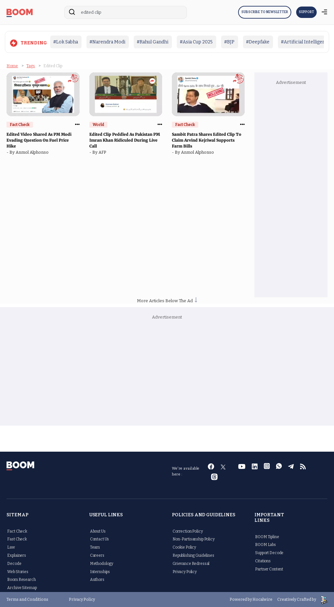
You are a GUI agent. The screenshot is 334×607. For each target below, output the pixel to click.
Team (95, 547)
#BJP (229, 42)
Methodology (101, 563)
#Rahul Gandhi (152, 42)
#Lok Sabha (65, 42)
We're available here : (186, 471)
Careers (97, 555)
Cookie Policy (184, 547)
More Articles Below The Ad (167, 300)
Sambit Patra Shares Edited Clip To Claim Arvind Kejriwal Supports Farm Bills (206, 140)
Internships (100, 571)
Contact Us (99, 539)
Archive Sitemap (22, 587)
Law (11, 547)
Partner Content (269, 569)
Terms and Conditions (27, 599)
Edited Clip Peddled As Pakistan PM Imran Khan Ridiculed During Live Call (124, 140)
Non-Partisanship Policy (194, 539)
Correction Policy (188, 531)
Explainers (16, 555)
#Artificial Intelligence (305, 42)
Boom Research (21, 579)
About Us (98, 531)
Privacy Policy (185, 571)
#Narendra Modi (107, 42)
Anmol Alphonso (33, 152)
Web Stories (17, 571)
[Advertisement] (295, 190)
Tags (30, 65)
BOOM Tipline (267, 536)
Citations (263, 560)
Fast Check (17, 539)
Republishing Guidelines (193, 555)
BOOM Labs (265, 544)
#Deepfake (257, 42)
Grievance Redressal (191, 563)
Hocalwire (262, 599)
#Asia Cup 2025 (196, 42)
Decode (14, 563)
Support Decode (269, 553)
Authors (97, 579)
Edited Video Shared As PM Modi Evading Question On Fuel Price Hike (39, 140)
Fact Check (17, 531)
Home (12, 65)
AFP (103, 152)
